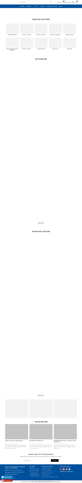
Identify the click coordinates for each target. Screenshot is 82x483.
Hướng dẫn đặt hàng (52, 6)
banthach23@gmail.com (13, 474)
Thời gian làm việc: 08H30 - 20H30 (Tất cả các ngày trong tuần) (35, 474)
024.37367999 (13, 472)
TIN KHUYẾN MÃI (41, 422)
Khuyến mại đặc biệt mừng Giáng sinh (14, 440)
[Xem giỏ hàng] (74, 2)
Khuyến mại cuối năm (41, 232)
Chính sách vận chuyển (47, 473)
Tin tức (36, 6)
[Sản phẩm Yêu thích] (60, 2)
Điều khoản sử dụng (34, 469)
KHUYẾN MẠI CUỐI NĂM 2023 (36, 440)
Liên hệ (60, 6)
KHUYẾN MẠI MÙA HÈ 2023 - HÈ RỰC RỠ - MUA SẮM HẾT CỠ (65, 441)
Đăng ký (55, 460)
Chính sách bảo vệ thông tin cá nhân (50, 476)
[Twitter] (64, 469)
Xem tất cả (41, 223)
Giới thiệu (22, 6)
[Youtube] (67, 469)
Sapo (59, 481)
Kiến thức (42, 6)
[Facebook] (61, 469)
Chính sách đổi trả (46, 474)
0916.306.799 (21, 472)
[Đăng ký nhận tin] (41, 460)
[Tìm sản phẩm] (35, 2)
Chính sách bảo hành (46, 469)
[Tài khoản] (67, 2)
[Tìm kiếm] (51, 2)
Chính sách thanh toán (47, 471)
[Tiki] (69, 469)
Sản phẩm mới (41, 59)
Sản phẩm (29, 6)
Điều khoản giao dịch (34, 471)
